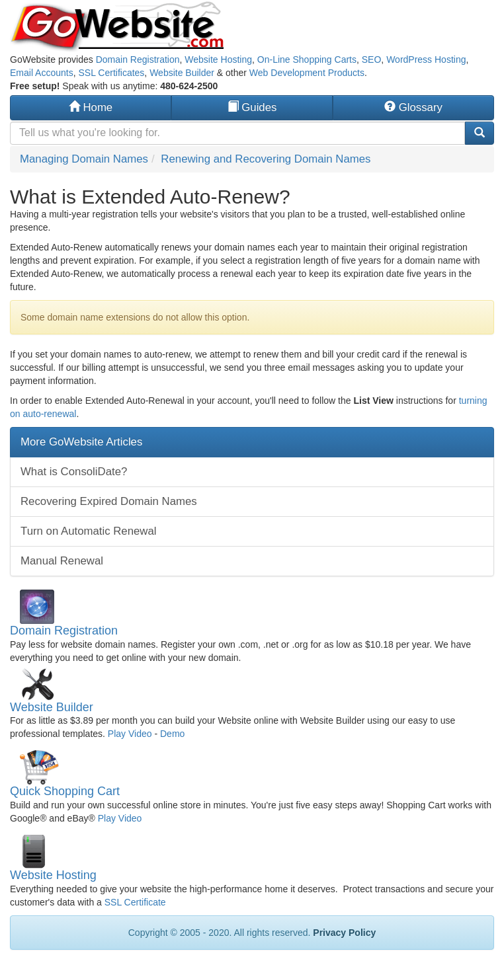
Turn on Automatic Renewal (89, 531)
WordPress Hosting (426, 59)
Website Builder (181, 72)
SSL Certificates (112, 72)
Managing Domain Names (84, 159)
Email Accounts (41, 72)
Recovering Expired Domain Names (109, 501)
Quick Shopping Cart (65, 791)
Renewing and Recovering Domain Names (265, 159)
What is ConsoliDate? (74, 471)
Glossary (413, 107)
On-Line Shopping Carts (307, 59)
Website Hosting (218, 59)
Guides (252, 107)
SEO (372, 59)
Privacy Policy (344, 932)
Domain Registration (138, 59)
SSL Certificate (135, 902)
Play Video (130, 733)
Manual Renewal (62, 561)
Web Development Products (306, 72)
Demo (172, 733)
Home (90, 107)
